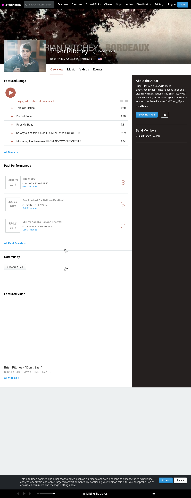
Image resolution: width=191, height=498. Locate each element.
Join (182, 4)
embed (48, 101)
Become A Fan (15, 267)
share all (36, 101)
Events (97, 69)
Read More (142, 106)
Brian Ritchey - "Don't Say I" (23, 367)
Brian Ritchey (143, 136)
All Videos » (11, 377)
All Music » (11, 152)
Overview (56, 69)
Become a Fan (104, 51)
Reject (180, 480)
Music (71, 69)
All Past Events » (15, 243)
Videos (84, 69)
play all (24, 101)
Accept (166, 480)
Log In (172, 4)
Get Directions (29, 186)
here (73, 485)
